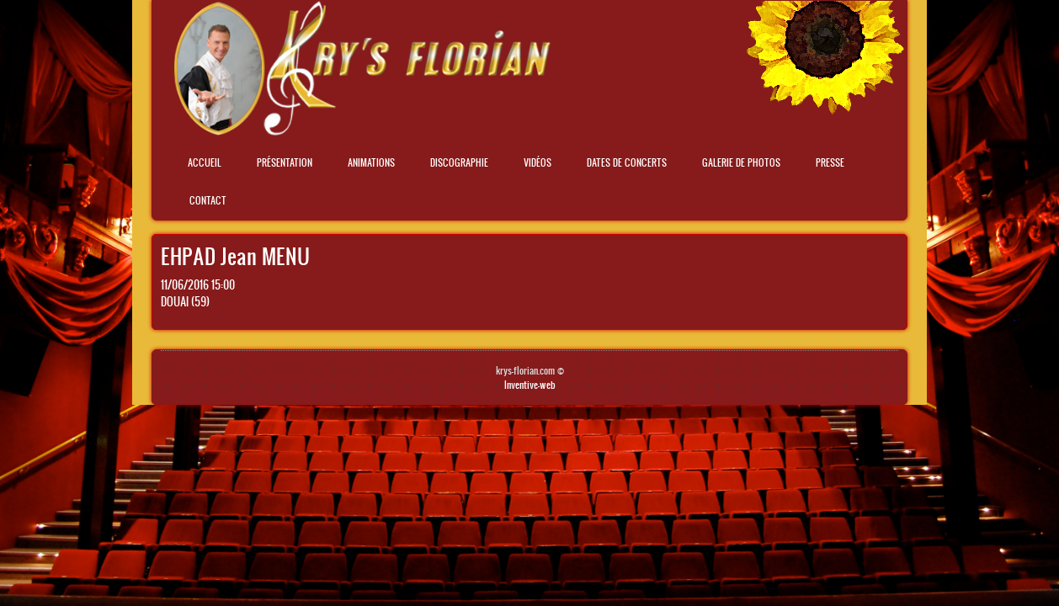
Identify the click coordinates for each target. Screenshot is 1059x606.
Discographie (459, 162)
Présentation (284, 162)
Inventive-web (530, 384)
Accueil (204, 162)
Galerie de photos (741, 162)
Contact (207, 200)
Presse (830, 162)
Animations (371, 162)
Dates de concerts (627, 162)
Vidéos (537, 162)
